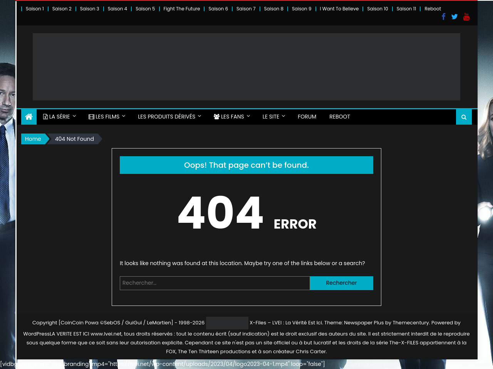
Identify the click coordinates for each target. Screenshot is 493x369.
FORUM (307, 116)
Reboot (432, 8)
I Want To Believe (339, 8)
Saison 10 (377, 8)
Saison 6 (218, 8)
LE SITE (271, 116)
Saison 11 (406, 8)
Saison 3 (89, 8)
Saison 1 (35, 8)
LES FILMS (104, 116)
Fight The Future (182, 8)
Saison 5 (145, 8)
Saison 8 (274, 8)
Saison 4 (117, 8)
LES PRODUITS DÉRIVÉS (166, 116)
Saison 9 (302, 8)
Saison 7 (246, 8)
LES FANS (229, 116)
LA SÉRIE (56, 116)
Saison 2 (62, 8)
